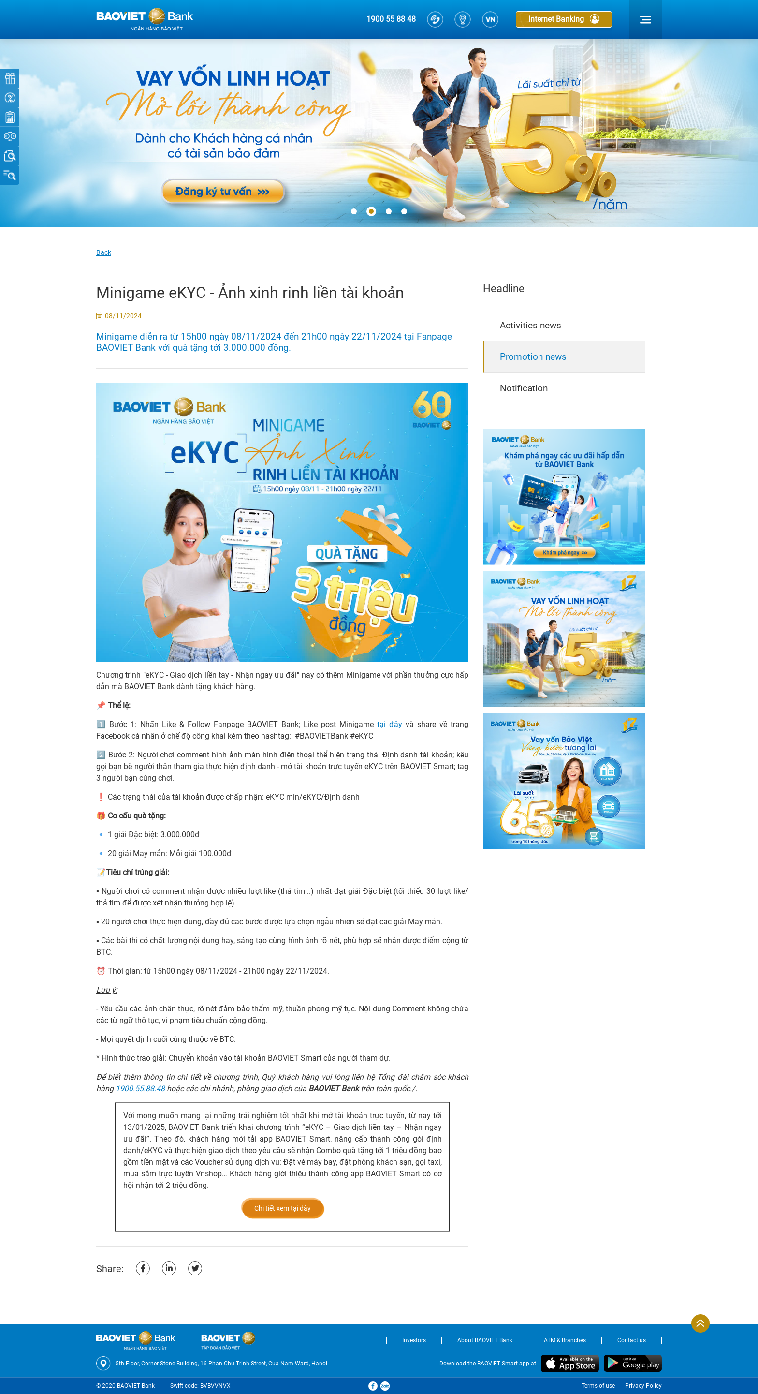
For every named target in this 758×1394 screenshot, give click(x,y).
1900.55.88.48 (140, 1088)
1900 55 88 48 (391, 19)
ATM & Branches (565, 1340)
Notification (524, 388)
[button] (354, 212)
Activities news (530, 325)
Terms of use (598, 1385)
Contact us (631, 1340)
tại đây (389, 724)
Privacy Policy (643, 1385)
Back (103, 252)
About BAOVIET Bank (484, 1340)
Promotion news (533, 356)
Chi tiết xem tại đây (282, 1208)
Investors (414, 1340)
